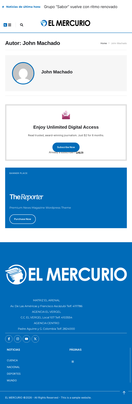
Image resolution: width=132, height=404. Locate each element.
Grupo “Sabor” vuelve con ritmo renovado (80, 6)
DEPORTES (14, 373)
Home (104, 43)
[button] (5, 25)
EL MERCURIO (13, 397)
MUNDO (12, 380)
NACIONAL (13, 367)
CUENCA (12, 360)
